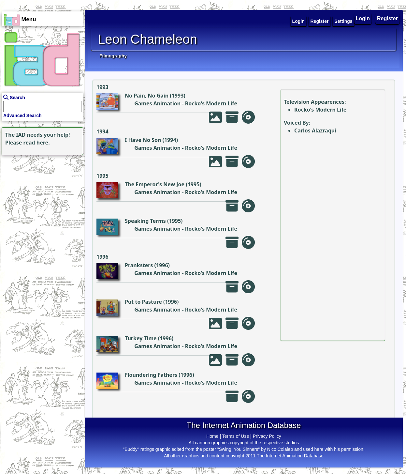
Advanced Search (22, 115)
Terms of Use (235, 436)
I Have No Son (143, 140)
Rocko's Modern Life (211, 103)
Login (363, 18)
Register (387, 18)
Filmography (113, 55)
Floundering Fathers (151, 374)
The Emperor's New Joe (154, 184)
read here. (36, 142)
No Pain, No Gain (146, 95)
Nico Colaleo (280, 449)
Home (212, 436)
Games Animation (157, 103)
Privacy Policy (267, 436)
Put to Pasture (143, 301)
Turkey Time (141, 338)
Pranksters (139, 265)
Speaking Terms (145, 220)
